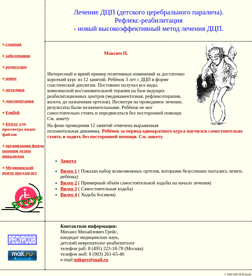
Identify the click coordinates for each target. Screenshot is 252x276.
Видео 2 (68, 182)
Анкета (68, 160)
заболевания (16, 55)
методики (13, 89)
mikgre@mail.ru (91, 259)
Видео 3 (68, 188)
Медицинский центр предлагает (19, 170)
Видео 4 (68, 194)
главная (12, 44)
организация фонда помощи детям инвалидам (23, 151)
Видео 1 (68, 171)
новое (9, 78)
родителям (14, 66)
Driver (12, 123)
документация (18, 100)
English (13, 112)
